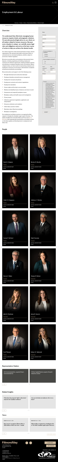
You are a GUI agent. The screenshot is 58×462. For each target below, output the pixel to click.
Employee (46, 56)
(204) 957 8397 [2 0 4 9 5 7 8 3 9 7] (38, 357)
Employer (46, 54)
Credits (3, 459)
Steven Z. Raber (7, 276)
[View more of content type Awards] (28, 420)
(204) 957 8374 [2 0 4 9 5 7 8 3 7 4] (10, 319)
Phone (43, 46)
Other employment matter (52, 68)
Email (43, 42)
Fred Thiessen (7, 352)
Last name (44, 38)
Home (3, 25)
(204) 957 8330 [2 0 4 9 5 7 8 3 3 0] (10, 243)
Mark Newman (35, 238)
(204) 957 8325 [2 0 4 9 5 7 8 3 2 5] (38, 243)
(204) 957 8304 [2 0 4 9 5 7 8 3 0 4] (10, 281)
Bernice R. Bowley (36, 162)
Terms (7, 455)
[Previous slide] (3, 410)
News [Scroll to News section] (25, 22)
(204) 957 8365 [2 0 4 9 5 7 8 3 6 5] (38, 319)
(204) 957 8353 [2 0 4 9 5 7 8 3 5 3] (38, 167)
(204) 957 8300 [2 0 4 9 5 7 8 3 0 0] (10, 357)
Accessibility (11, 455)
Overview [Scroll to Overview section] (16, 22)
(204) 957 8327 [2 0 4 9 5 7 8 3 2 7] (10, 167)
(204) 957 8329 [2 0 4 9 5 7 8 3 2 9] (38, 281)
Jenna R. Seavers (35, 314)
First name (44, 35)
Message (44, 73)
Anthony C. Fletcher (36, 200)
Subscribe (50, 442)
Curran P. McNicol (8, 238)
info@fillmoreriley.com (6, 453)
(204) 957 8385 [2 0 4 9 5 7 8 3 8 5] (10, 205)
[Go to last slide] (3, 384)
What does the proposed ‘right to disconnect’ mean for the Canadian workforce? (38, 398)
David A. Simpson (8, 162)
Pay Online (51, 445)
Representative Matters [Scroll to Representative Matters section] (31, 22)
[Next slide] (5, 384)
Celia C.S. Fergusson (8, 200)
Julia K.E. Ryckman (8, 314)
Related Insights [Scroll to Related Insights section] (41, 22)
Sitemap (3, 455)
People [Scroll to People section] (21, 22)
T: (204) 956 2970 (5, 450)
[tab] (28, 384)
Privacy (15, 455)
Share (43, 32)
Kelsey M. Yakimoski (36, 352)
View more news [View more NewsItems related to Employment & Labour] (51, 434)
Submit (46, 112)
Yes (45, 61)
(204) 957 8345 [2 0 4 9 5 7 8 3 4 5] (38, 205)
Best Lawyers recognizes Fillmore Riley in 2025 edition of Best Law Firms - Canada (37, 424)
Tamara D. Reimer (36, 276)
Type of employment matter (44, 68)
